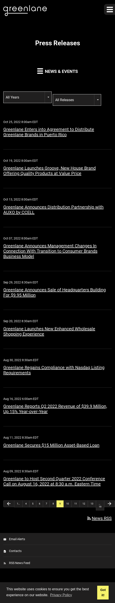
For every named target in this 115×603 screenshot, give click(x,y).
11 (75, 503)
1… (18, 503)
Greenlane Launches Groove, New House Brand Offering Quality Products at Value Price (49, 170)
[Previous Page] (8, 503)
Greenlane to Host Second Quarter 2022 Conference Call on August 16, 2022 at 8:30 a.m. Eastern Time (54, 481)
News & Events (57, 71)
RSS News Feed (19, 563)
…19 (100, 505)
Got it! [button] (103, 592)
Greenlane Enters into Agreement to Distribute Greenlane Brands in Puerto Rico (48, 132)
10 (67, 503)
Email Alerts (17, 539)
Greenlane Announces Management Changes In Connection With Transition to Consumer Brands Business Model (50, 251)
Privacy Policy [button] (61, 595)
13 (92, 503)
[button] (109, 9)
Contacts (15, 551)
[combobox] (27, 97)
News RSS (99, 518)
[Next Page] (109, 503)
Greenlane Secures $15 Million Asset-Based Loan (51, 445)
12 (83, 503)
